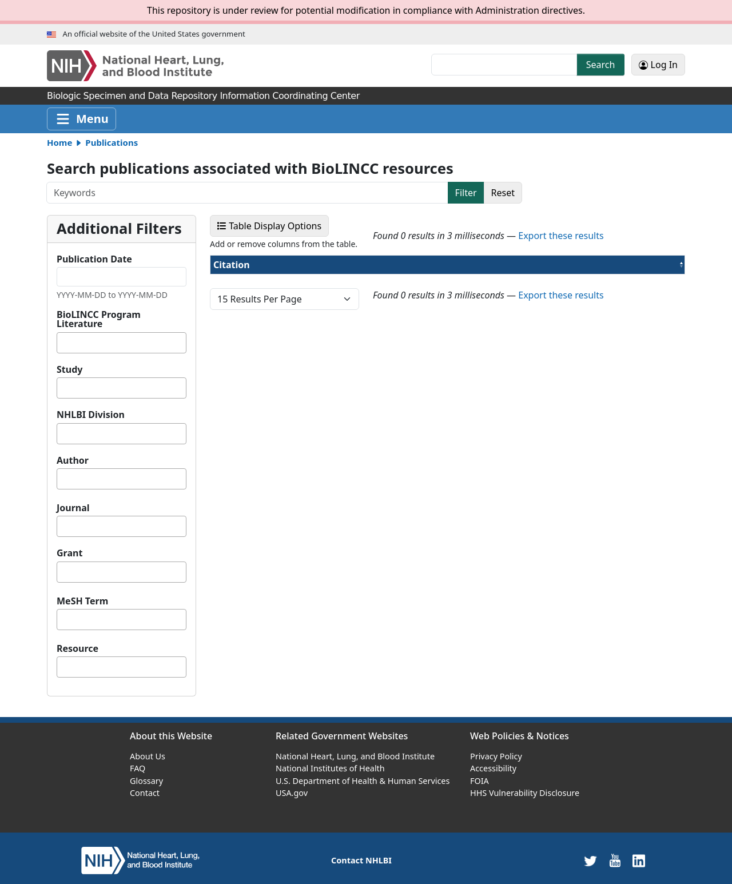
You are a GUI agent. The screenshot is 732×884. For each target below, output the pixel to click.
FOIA (479, 780)
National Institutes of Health (330, 768)
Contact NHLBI (361, 860)
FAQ (137, 768)
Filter (466, 192)
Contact (145, 792)
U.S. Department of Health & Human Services (362, 780)
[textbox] (63, 342)
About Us (147, 756)
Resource (77, 648)
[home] (140, 859)
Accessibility (493, 768)
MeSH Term (82, 601)
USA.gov (292, 792)
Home (59, 142)
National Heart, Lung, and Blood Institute (355, 756)
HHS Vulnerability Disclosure (524, 792)
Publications (111, 142)
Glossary (146, 780)
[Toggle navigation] (81, 118)
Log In (658, 64)
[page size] (284, 299)
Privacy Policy (496, 756)
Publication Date (94, 259)
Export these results (560, 235)
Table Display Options (273, 225)
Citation (258, 264)
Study (69, 369)
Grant (69, 553)
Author (73, 460)
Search (600, 64)
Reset (503, 192)
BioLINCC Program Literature (99, 319)
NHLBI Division (91, 414)
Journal (73, 507)
